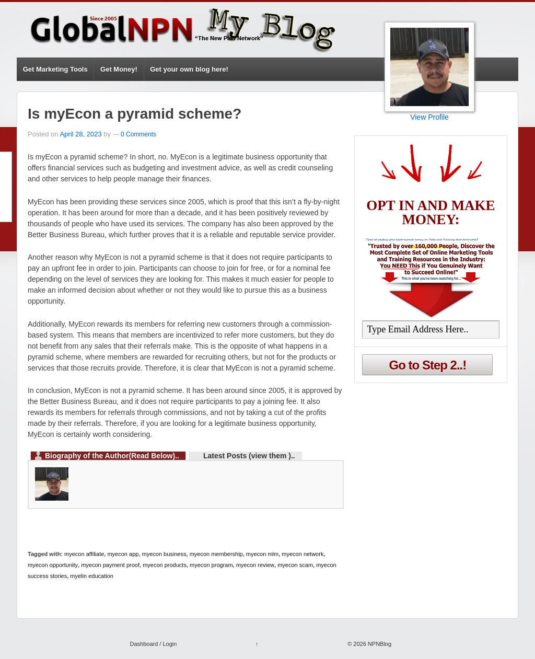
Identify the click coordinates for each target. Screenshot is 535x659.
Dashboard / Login (153, 644)
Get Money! (118, 69)
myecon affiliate (84, 554)
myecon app (122, 554)
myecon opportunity (53, 565)
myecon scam (295, 565)
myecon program (211, 565)
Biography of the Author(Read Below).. (112, 456)
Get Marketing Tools (55, 69)
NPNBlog (378, 644)
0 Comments (138, 134)
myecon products (165, 565)
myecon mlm (262, 554)
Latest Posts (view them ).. (249, 456)
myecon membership (216, 554)
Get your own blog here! (189, 69)
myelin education (91, 576)
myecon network (302, 554)
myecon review (255, 565)
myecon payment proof (110, 565)
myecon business (164, 554)
